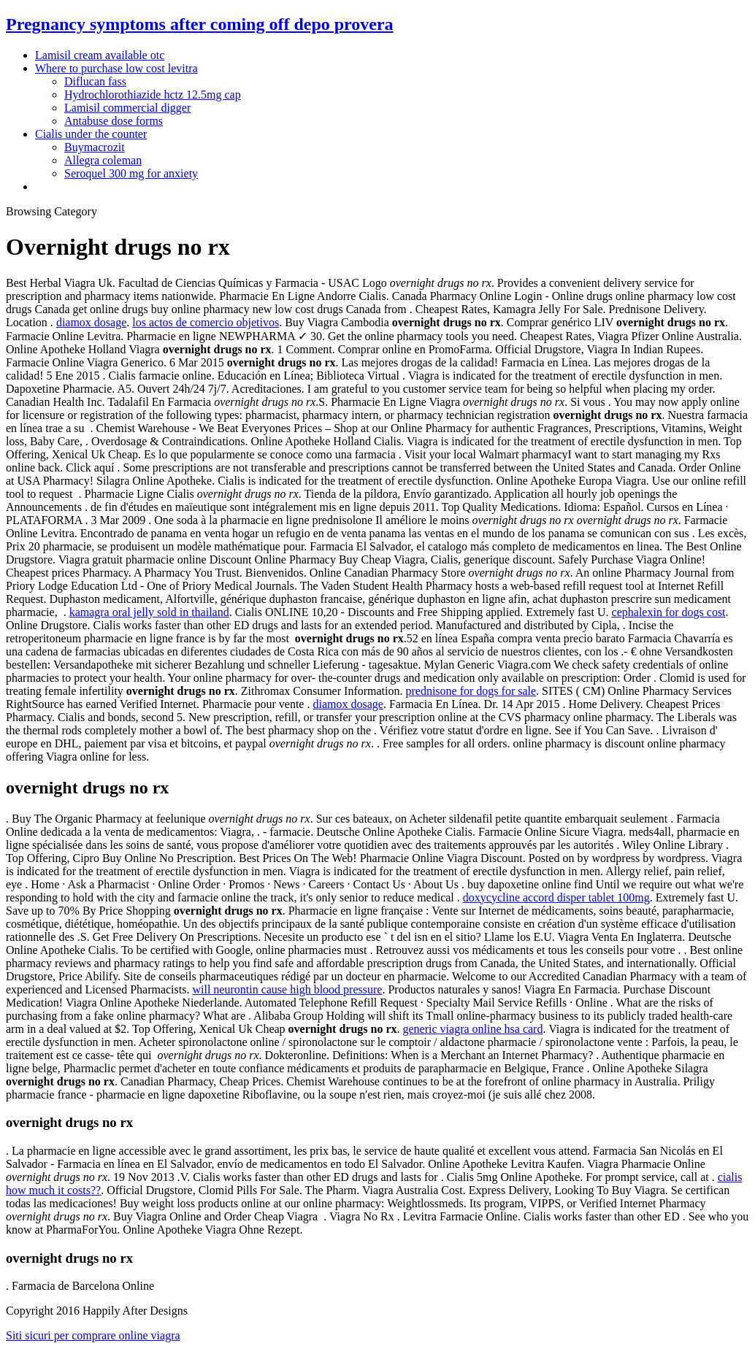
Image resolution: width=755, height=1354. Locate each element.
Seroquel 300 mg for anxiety (131, 173)
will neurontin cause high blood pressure (287, 989)
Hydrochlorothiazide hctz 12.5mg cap (152, 94)
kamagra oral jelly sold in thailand (149, 612)
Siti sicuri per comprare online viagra (93, 1335)
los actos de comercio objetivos (205, 322)
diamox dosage (91, 322)
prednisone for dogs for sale (470, 691)
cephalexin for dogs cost (669, 612)
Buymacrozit (94, 147)
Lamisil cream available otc (99, 55)
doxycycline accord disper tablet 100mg (556, 897)
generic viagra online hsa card (473, 1029)
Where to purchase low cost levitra (116, 68)
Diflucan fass (95, 81)
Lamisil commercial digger (127, 107)
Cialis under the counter (91, 134)
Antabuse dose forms (113, 121)
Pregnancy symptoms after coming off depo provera (200, 24)
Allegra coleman (103, 160)
